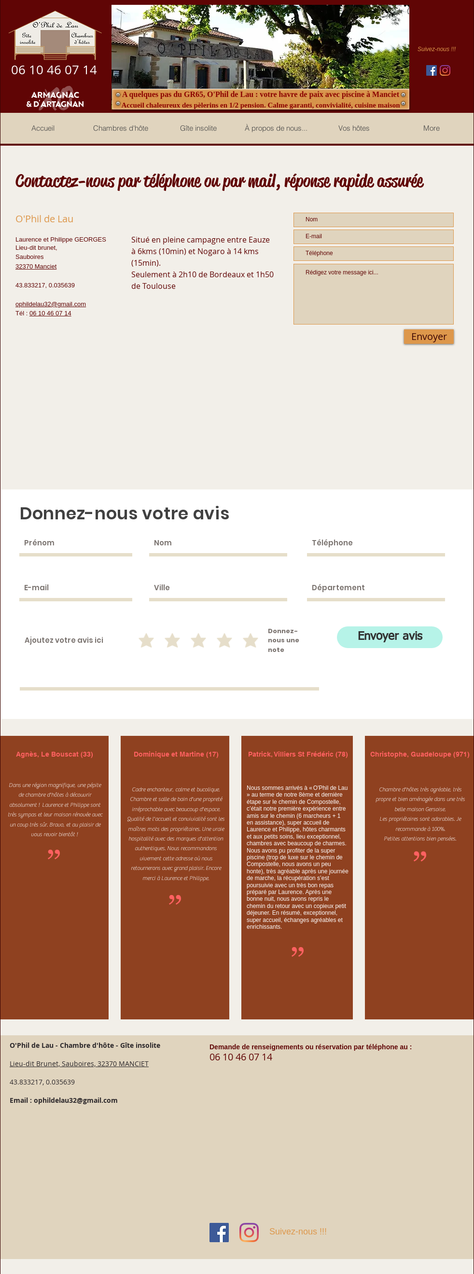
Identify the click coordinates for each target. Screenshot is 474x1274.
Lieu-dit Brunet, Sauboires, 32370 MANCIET (79, 1063)
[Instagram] (445, 70)
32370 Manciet (35, 266)
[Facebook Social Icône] (431, 70)
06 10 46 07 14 (50, 313)
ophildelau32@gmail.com (76, 1100)
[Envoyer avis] (390, 637)
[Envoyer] (429, 336)
